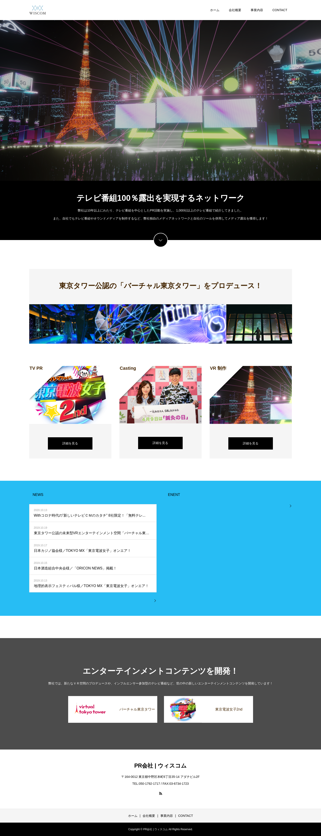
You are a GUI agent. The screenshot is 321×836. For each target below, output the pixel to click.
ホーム (214, 10)
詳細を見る (70, 443)
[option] (160, 90)
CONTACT (279, 10)
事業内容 (257, 10)
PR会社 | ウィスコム (160, 765)
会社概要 (235, 10)
